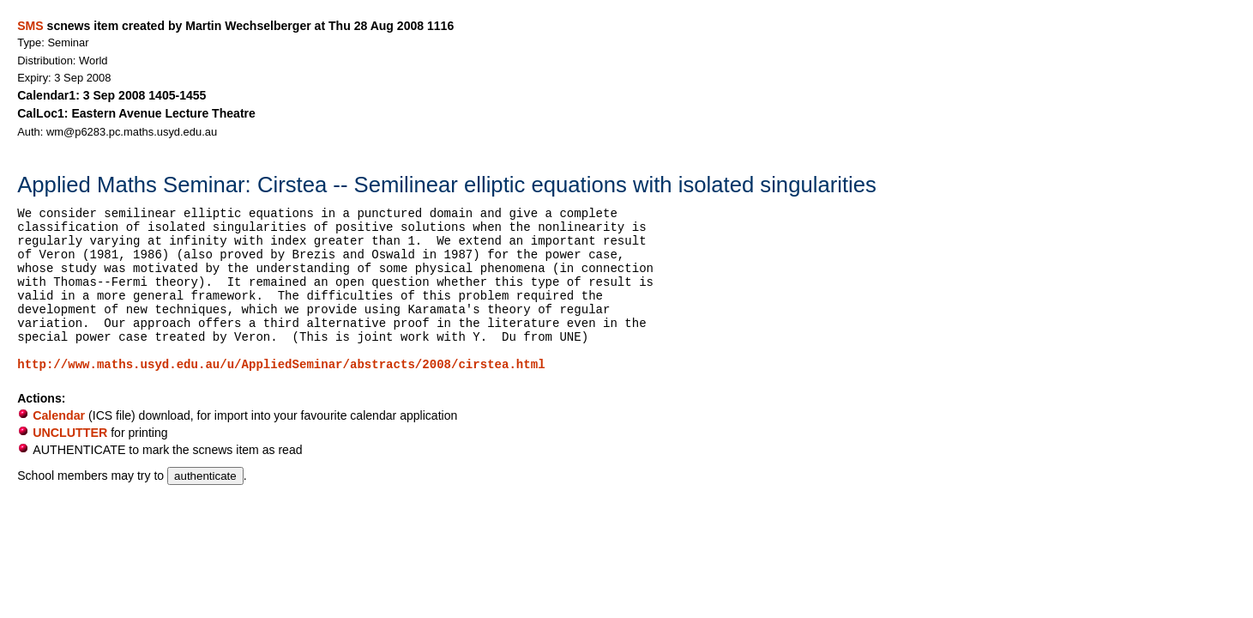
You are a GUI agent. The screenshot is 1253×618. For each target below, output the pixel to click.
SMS (30, 26)
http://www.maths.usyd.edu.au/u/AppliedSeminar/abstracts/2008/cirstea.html (281, 365)
